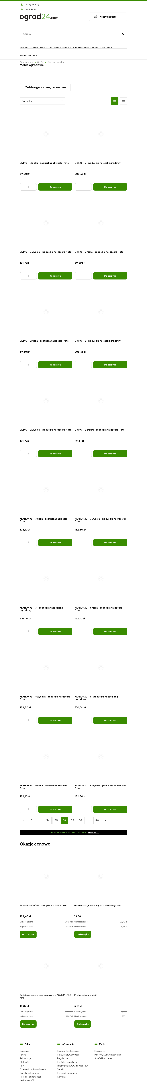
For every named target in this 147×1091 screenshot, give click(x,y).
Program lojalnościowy (69, 1051)
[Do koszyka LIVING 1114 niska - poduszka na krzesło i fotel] (55, 187)
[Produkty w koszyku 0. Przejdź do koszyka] (108, 17)
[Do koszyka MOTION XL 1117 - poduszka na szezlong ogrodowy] (55, 631)
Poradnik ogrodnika (67, 1073)
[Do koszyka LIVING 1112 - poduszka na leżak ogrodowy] (110, 364)
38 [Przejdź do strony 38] (80, 820)
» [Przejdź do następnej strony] (105, 820)
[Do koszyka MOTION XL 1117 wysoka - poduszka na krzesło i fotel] (110, 542)
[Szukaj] (123, 34)
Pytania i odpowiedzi (30, 1076)
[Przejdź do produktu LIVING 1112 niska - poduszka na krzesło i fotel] (46, 312)
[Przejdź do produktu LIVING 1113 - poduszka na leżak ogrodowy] (101, 134)
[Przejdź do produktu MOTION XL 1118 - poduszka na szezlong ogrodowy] (101, 667)
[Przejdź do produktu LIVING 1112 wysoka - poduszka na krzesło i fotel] (46, 401)
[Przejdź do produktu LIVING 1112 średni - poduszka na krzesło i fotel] (101, 401)
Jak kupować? (27, 1080)
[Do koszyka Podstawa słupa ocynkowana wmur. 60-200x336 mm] (28, 1024)
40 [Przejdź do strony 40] (97, 820)
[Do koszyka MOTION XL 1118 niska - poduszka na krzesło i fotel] (110, 631)
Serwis (60, 1069)
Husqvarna (99, 1051)
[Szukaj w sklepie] (70, 34)
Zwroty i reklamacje (29, 1073)
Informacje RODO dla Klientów (72, 1065)
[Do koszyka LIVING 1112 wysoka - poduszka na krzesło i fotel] (55, 453)
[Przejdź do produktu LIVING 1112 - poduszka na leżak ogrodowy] (101, 312)
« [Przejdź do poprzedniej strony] (23, 820)
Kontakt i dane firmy (67, 1062)
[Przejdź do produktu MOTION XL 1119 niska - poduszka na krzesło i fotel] (46, 756)
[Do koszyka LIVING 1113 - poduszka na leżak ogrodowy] (110, 187)
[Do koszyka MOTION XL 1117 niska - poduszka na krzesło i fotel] (55, 542)
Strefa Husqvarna (103, 1058)
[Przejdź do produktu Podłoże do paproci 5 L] (100, 969)
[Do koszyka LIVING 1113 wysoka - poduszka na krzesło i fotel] (55, 275)
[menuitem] (24, 47)
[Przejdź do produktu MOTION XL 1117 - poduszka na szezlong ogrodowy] (46, 578)
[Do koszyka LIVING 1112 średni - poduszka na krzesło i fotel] (110, 453)
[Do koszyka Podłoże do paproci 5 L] (82, 1024)
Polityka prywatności (68, 1054)
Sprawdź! (93, 832)
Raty (22, 1065)
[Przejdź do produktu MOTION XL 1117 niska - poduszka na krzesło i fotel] (46, 489)
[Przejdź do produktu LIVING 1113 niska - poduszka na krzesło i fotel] (101, 223)
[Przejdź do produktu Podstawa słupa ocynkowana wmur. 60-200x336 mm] (46, 969)
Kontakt (61, 1076)
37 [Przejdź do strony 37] (72, 820)
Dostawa (24, 1051)
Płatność (24, 1062)
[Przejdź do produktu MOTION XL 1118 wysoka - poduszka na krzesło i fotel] (46, 667)
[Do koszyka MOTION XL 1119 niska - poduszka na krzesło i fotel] (55, 809)
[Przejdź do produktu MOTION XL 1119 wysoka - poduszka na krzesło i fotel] (101, 756)
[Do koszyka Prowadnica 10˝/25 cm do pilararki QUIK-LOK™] (28, 934)
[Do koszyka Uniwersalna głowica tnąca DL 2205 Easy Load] (82, 934)
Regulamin (62, 1058)
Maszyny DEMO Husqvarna (107, 1054)
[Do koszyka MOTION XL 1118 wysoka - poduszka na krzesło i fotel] (55, 720)
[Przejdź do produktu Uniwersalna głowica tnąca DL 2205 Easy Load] (100, 879)
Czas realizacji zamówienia (33, 1069)
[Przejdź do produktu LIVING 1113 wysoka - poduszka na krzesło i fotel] (46, 223)
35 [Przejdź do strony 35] (56, 820)
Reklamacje (25, 1058)
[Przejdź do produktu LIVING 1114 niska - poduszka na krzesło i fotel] (46, 134)
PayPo (23, 1054)
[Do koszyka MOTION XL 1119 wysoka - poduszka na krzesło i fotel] (110, 809)
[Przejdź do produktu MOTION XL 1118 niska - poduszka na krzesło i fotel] (101, 578)
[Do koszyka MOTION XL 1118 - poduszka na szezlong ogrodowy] (110, 720)
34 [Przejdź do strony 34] (48, 820)
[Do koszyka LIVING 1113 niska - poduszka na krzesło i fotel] (110, 275)
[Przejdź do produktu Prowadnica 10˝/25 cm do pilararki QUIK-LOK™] (46, 879)
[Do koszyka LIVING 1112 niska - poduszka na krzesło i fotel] (55, 364)
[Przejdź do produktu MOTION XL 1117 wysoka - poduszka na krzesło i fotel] (101, 489)
